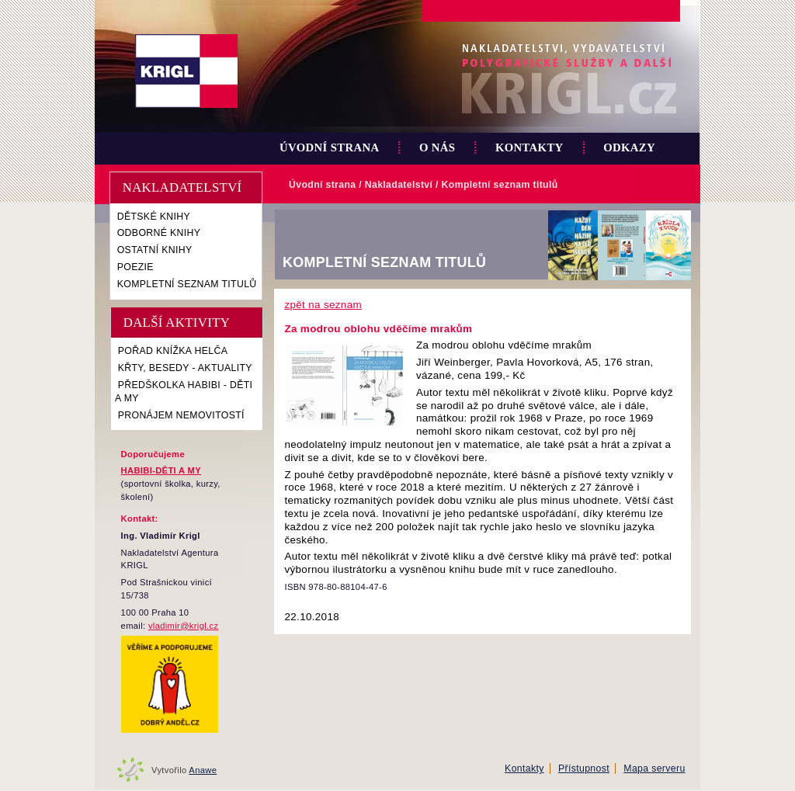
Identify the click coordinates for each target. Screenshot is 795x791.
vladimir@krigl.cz (183, 625)
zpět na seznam (323, 305)
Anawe (203, 770)
